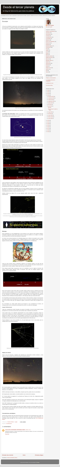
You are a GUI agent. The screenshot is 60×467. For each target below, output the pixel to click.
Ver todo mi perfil (49, 26)
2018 (48, 126)
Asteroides (48, 32)
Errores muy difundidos (50, 41)
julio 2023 (50, 104)
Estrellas (47, 44)
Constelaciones (9, 423)
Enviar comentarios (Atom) (12, 457)
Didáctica (47, 40)
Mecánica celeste (49, 56)
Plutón (47, 66)
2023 (48, 95)
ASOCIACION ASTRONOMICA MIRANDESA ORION (15, 429)
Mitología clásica (49, 60)
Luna (47, 51)
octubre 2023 (50, 99)
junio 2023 (50, 106)
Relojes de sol (48, 67)
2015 (48, 131)
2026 (48, 90)
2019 (48, 125)
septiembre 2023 (51, 101)
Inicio (24, 455)
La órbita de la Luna (49, 83)
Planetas (47, 64)
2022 (48, 120)
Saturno (47, 69)
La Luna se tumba (49, 85)
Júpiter (47, 50)
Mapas (47, 53)
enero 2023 (50, 118)
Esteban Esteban (50, 25)
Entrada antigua (39, 455)
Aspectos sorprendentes (50, 31)
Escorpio (49, 107)
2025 (48, 91)
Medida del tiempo (49, 57)
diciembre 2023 (51, 96)
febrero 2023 (50, 116)
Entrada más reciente (7, 455)
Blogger (38, 462)
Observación (48, 63)
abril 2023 (50, 113)
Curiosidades (48, 38)
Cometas (47, 35)
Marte (47, 54)
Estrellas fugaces (49, 45)
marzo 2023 (50, 115)
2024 (48, 93)
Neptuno (47, 61)
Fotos (47, 48)
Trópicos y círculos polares (51, 77)
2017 (48, 128)
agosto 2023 (50, 102)
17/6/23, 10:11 (28, 429)
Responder (7, 434)
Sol (46, 70)
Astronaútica (48, 34)
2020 (48, 123)
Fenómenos (48, 47)
